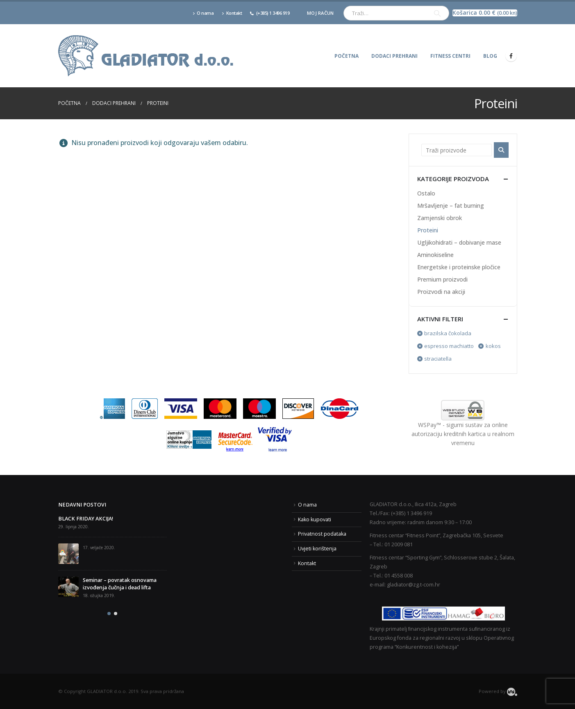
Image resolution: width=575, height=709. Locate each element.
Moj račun (320, 13)
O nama (203, 13)
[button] (109, 613)
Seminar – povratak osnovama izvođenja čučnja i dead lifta (120, 584)
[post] (68, 553)
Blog (490, 55)
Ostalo (426, 193)
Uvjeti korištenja (317, 548)
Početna (346, 55)
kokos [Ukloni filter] (493, 346)
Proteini (427, 230)
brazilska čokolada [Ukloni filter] (447, 333)
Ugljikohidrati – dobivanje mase (459, 242)
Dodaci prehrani (394, 55)
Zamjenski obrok (439, 218)
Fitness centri (450, 55)
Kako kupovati (314, 519)
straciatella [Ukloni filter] (438, 358)
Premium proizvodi (442, 279)
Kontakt (232, 13)
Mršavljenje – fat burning (450, 205)
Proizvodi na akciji (441, 291)
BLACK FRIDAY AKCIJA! (85, 518)
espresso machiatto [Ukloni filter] (449, 346)
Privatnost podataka (322, 533)
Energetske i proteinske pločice (458, 267)
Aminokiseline (435, 255)
